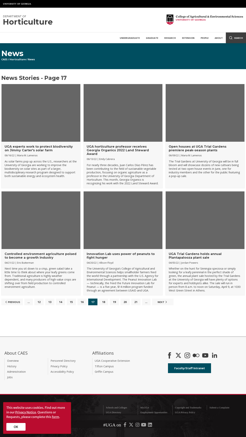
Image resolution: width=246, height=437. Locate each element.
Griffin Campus (104, 371)
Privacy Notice (25, 412)
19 (114, 302)
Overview (13, 361)
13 (49, 302)
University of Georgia (17, 4)
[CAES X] (178, 356)
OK (16, 427)
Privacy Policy (59, 366)
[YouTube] (205, 356)
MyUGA (144, 407)
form (55, 417)
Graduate (152, 37)
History (11, 366)
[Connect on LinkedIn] (214, 356)
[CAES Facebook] (169, 356)
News (31, 59)
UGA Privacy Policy (185, 412)
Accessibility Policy (62, 371)
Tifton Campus (104, 366)
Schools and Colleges (116, 407)
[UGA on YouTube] (144, 425)
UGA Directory (113, 412)
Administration (16, 371)
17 (92, 302)
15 (71, 302)
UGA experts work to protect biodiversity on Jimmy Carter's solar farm (39, 148)
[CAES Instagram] (187, 356)
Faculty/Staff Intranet (189, 368)
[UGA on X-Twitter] (131, 425)
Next (163, 302)
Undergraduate (130, 37)
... (28, 302)
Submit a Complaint (219, 407)
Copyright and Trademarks (188, 407)
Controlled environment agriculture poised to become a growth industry (40, 255)
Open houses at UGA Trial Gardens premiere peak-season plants (197, 148)
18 (103, 302)
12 (39, 302)
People (205, 37)
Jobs (10, 377)
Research (170, 37)
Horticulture (18, 59)
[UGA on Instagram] (138, 425)
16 (82, 302)
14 (60, 302)
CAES (4, 59)
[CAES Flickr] (196, 356)
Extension (188, 37)
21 (135, 302)
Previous (12, 302)
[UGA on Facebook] (125, 425)
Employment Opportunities (153, 412)
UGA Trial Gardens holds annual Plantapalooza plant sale (195, 255)
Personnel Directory (63, 361)
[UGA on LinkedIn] (150, 425)
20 (125, 302)
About (219, 37)
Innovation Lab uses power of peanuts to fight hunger (121, 255)
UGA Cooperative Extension (112, 361)
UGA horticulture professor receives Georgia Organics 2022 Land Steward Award (118, 150)
